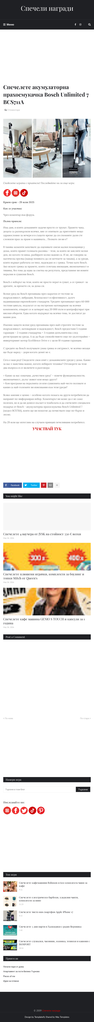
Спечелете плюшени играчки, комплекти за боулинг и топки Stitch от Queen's (43, 576)
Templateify (39, 1017)
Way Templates (62, 1017)
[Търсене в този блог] (40, 789)
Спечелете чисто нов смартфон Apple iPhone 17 (46, 912)
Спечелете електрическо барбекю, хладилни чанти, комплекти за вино (48, 899)
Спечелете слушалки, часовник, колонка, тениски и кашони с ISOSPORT (54, 943)
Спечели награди (47, 8)
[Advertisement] (47, 60)
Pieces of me (9, 976)
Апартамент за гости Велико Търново (21, 971)
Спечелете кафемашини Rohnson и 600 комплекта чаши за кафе (53, 884)
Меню (10, 24)
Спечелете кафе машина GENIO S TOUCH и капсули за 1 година (44, 621)
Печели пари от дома (13, 966)
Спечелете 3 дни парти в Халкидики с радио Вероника (50, 926)
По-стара (84, 718)
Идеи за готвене (11, 981)
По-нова (9, 718)
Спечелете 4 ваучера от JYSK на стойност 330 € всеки (42, 534)
